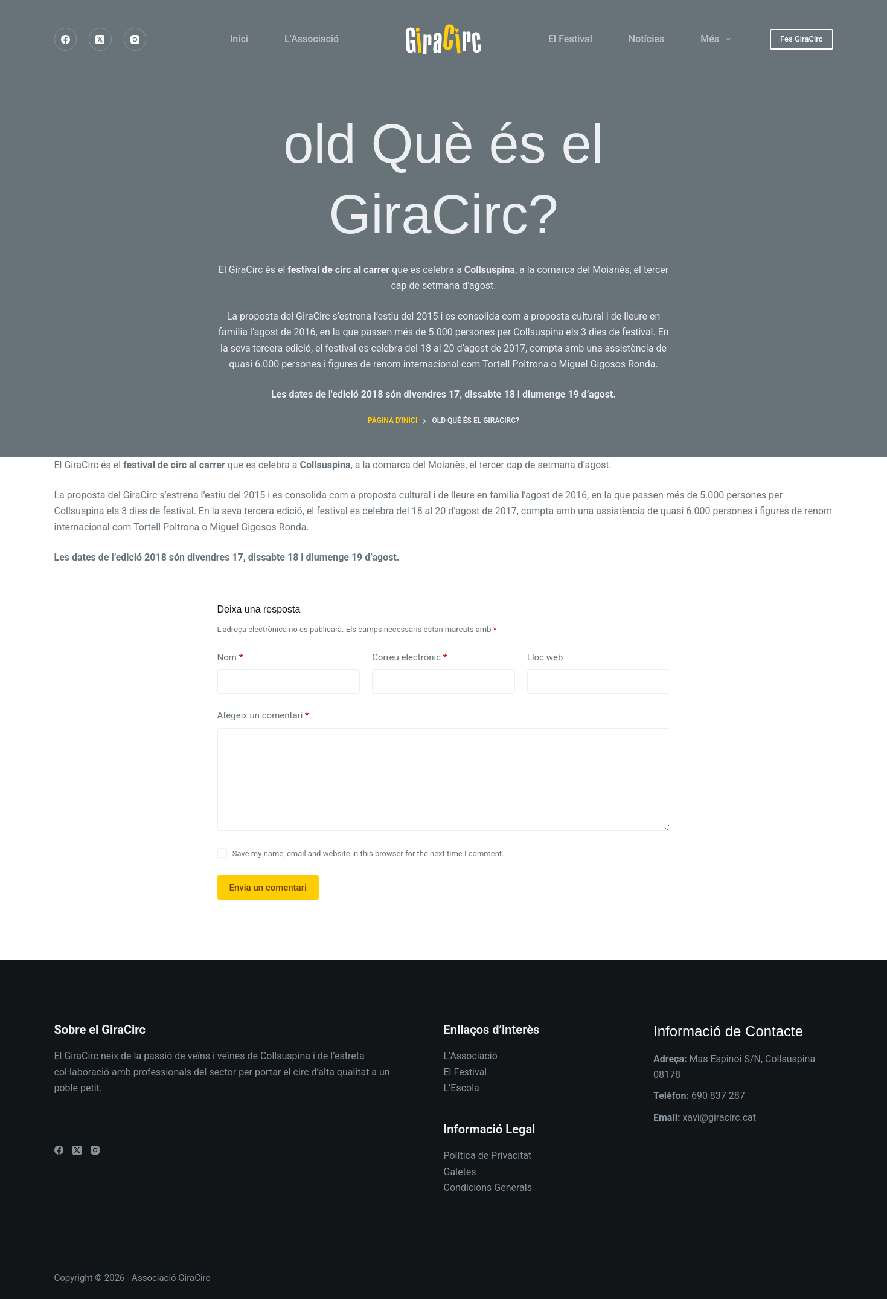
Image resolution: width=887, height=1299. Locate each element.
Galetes (460, 1172)
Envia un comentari (268, 887)
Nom (230, 657)
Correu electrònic (409, 657)
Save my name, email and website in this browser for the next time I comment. (368, 853)
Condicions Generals (488, 1187)
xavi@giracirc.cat (719, 1117)
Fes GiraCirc (801, 39)
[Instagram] (135, 39)
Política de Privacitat (488, 1155)
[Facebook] (65, 39)
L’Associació (311, 39)
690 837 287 (718, 1095)
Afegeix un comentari (263, 715)
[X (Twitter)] (100, 39)
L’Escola (461, 1088)
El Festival (570, 39)
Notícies (646, 39)
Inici (239, 39)
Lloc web (545, 657)
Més (717, 39)
